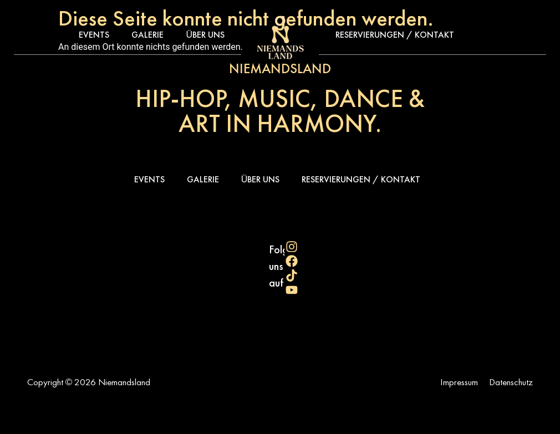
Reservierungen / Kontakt (394, 34)
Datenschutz (511, 382)
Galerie (147, 34)
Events (94, 34)
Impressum (459, 382)
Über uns (205, 34)
